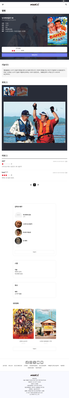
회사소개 (10, 365)
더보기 (34, 252)
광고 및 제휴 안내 (18, 365)
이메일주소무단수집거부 (53, 365)
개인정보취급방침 (33, 365)
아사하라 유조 (9, 29)
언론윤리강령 (31, 368)
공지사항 (5, 365)
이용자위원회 (38, 368)
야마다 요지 (18, 272)
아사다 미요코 (17, 31)
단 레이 (23, 31)
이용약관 (62, 365)
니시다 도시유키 (9, 31)
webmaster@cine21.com (36, 392)
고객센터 (26, 365)
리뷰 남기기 (34, 55)
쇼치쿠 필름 (18, 294)
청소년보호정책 (42, 365)
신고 (66, 161)
